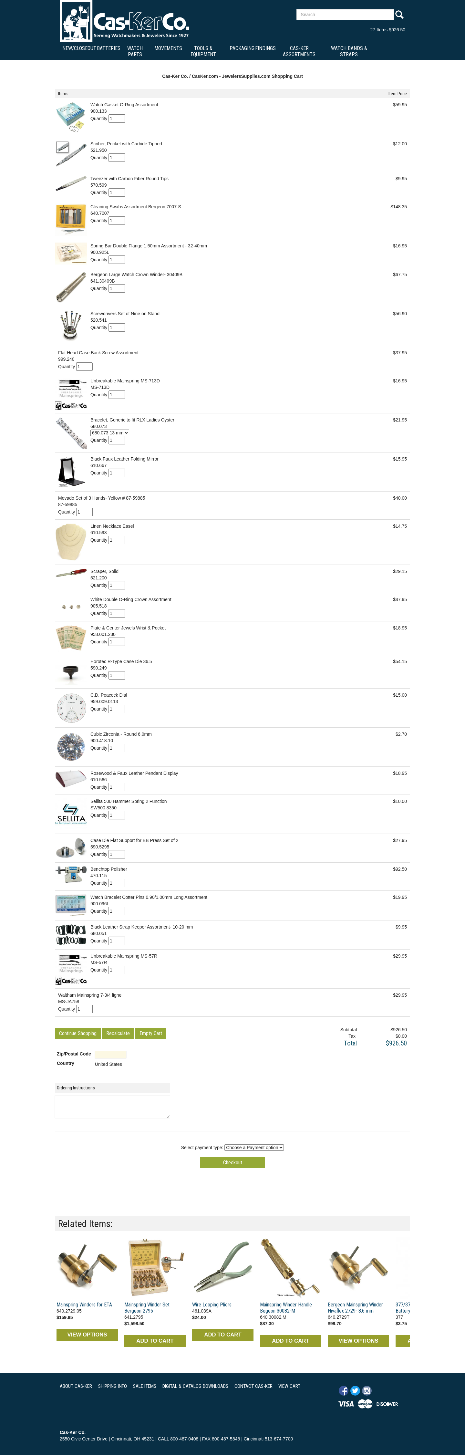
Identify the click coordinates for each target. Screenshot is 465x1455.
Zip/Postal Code (74, 1053)
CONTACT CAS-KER (253, 1386)
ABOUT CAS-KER (76, 1386)
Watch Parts (135, 51)
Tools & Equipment (203, 51)
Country (65, 1063)
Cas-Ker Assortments (299, 51)
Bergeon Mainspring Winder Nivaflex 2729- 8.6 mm (355, 1308)
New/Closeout (79, 48)
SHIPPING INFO (112, 1386)
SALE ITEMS (144, 1386)
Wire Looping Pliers (212, 1305)
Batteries (108, 48)
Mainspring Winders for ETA (84, 1305)
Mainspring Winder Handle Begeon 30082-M (286, 1308)
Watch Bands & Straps (349, 51)
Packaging (242, 48)
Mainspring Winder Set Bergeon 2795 (147, 1308)
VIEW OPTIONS (87, 1335)
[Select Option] (109, 433)
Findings (265, 48)
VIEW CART (289, 1386)
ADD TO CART (154, 1341)
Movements (168, 48)
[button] (78, 1033)
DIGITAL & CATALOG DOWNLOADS (195, 1386)
